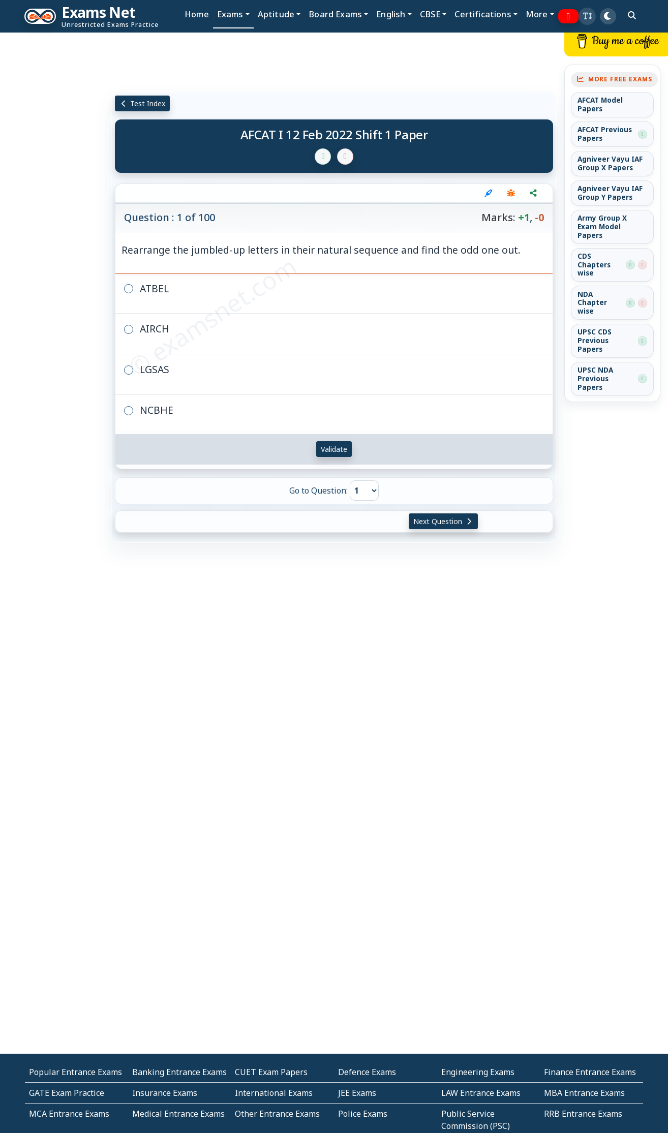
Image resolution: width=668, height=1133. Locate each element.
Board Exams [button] (335, 14)
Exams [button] (230, 14)
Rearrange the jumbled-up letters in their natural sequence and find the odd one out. (321, 250)
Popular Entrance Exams (75, 1072)
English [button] (390, 14)
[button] (587, 16)
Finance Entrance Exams (590, 1072)
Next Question (443, 521)
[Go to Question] (364, 490)
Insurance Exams (164, 1092)
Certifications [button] (482, 14)
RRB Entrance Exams (583, 1113)
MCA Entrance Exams (69, 1113)
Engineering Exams (477, 1072)
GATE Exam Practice (66, 1092)
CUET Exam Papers (271, 1072)
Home (197, 14)
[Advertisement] (56, 186)
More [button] (537, 14)
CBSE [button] (430, 14)
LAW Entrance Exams (481, 1092)
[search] (632, 15)
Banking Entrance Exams (179, 1072)
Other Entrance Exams (277, 1113)
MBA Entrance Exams (584, 1092)
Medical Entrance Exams (178, 1113)
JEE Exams (357, 1092)
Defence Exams (367, 1072)
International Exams (274, 1092)
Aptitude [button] (276, 14)
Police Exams (362, 1113)
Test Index (142, 103)
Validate (334, 449)
